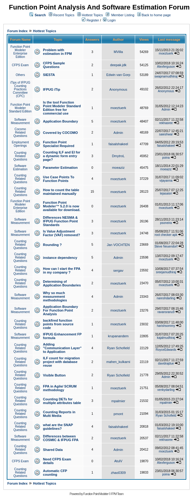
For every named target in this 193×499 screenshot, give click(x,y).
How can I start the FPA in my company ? (61, 270)
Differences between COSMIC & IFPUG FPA (60, 438)
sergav (118, 270)
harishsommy (166, 325)
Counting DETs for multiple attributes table (62, 401)
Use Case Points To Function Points (58, 179)
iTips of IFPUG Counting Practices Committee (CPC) (20, 89)
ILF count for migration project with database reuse (61, 361)
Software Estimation (20, 167)
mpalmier (118, 401)
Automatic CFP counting (55, 472)
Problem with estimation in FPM (57, 51)
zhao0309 (118, 472)
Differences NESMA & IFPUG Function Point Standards (60, 221)
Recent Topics (63, 15)
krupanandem (118, 336)
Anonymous (118, 89)
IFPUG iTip (51, 89)
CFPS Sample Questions (54, 65)
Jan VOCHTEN (118, 245)
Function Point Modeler (95, 494)
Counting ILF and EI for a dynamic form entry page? (61, 155)
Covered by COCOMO (60, 132)
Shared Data (52, 450)
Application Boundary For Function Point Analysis (60, 310)
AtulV (118, 461)
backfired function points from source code (58, 324)
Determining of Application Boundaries (62, 283)
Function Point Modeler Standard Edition (20, 108)
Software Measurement (20, 121)
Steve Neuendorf (165, 246)
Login (109, 20)
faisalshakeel (118, 144)
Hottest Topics (92, 15)
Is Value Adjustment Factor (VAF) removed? (61, 233)
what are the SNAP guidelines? (58, 426)
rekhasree (165, 123)
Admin (166, 109)
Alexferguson (166, 66)
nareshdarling (166, 298)
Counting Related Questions (20, 156)
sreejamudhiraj (166, 272)
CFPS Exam (20, 65)
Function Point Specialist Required (58, 144)
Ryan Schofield (118, 348)
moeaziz (118, 167)
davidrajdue (166, 363)
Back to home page (156, 15)
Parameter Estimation (60, 167)
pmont (118, 414)
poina (165, 157)
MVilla (118, 52)
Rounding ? (52, 245)
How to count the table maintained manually (61, 191)
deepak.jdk (118, 65)
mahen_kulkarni (118, 362)
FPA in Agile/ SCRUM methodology (60, 388)
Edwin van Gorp (118, 75)
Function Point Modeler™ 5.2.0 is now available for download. (61, 206)
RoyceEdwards (166, 349)
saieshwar (166, 134)
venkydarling (166, 389)
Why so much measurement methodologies (55, 296)
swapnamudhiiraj (165, 76)
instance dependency (60, 257)
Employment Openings (20, 144)
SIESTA (49, 75)
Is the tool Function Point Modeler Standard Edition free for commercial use (62, 107)
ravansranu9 (166, 312)
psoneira (166, 223)
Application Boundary (60, 121)
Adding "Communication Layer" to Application (62, 347)
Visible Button (54, 375)
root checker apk (166, 234)
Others (20, 75)
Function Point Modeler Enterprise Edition (20, 52)
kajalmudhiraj (166, 337)
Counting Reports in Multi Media (59, 414)
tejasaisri (166, 193)
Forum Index (17, 31)
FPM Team (117, 494)
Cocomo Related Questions (20, 132)
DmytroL (118, 156)
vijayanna (166, 180)
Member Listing (122, 15)
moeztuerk (166, 53)
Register (90, 20)
